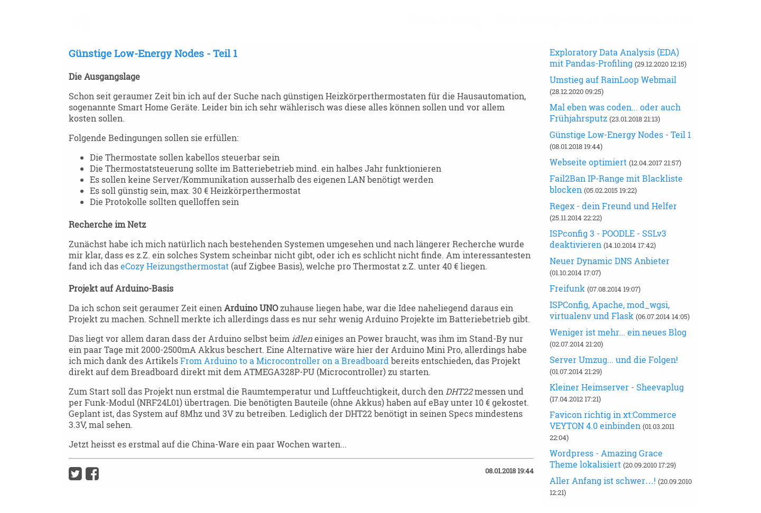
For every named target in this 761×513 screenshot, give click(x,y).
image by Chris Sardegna (723, 503)
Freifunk (568, 288)
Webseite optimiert (589, 161)
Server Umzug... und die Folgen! (614, 359)
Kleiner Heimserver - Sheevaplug (617, 387)
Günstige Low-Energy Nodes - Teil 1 (620, 134)
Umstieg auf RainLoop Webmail (613, 79)
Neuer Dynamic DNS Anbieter (610, 260)
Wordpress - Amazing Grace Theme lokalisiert (606, 458)
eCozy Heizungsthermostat (174, 266)
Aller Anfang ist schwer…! (604, 480)
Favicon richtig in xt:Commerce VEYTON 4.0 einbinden (613, 420)
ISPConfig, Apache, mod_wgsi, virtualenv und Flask (610, 310)
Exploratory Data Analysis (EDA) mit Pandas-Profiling (614, 57)
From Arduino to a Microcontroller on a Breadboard (284, 360)
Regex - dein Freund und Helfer (613, 205)
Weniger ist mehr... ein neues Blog (618, 332)
